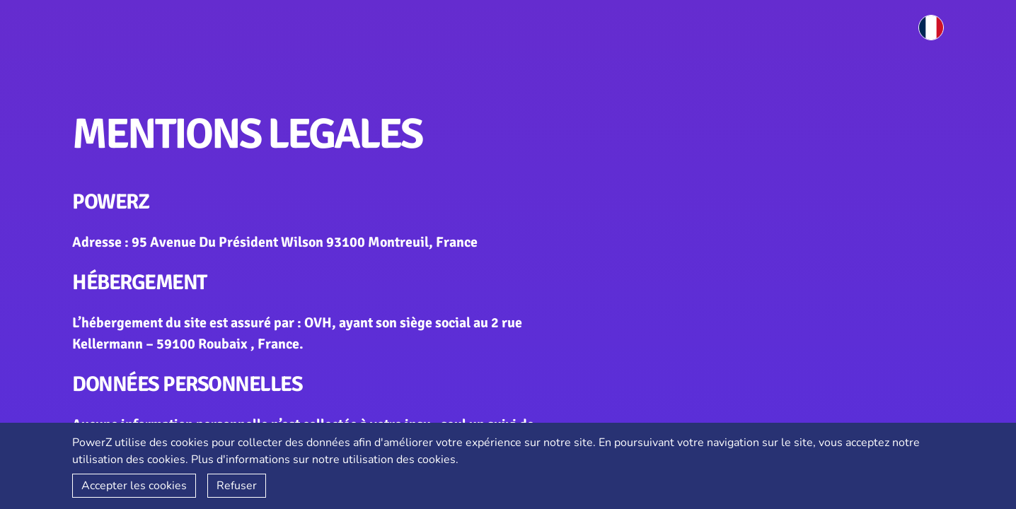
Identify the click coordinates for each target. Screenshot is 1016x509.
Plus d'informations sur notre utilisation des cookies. (324, 459)
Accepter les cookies (134, 485)
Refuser (237, 485)
